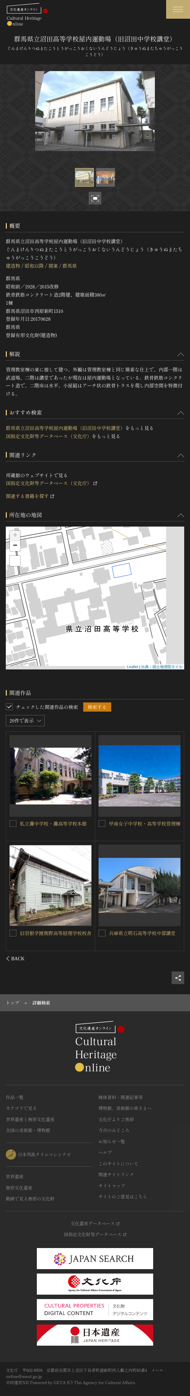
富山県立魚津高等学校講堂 (48, 932)
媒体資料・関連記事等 (121, 1097)
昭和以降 (34, 265)
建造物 (13, 265)
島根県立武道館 (125, 823)
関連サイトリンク (116, 1174)
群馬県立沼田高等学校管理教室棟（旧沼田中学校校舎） (53, 827)
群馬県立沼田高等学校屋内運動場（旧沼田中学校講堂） (65, 428)
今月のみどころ (114, 1130)
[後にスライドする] (175, 958)
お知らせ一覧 (112, 1141)
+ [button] (15, 536)
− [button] (15, 546)
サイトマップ (112, 1185)
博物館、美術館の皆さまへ (125, 1108)
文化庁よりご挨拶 (116, 1119)
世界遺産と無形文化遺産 (30, 1119)
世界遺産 (15, 1176)
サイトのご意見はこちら (123, 1196)
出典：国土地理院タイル (161, 667)
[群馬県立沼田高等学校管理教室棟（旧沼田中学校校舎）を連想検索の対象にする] (13, 823)
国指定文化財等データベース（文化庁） (49, 436)
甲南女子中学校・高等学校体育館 (144, 933)
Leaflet (132, 667)
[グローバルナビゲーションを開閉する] (178, 9)
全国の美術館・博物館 (28, 1130)
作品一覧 (15, 1097)
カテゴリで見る (21, 1108)
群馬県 (69, 265)
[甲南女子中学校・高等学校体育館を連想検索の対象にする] (102, 933)
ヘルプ (105, 1152)
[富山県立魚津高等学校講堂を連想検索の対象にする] (13, 932)
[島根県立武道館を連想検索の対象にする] (102, 823)
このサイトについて (118, 1163)
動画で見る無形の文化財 (30, 1198)
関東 (53, 265)
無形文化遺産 (19, 1187)
